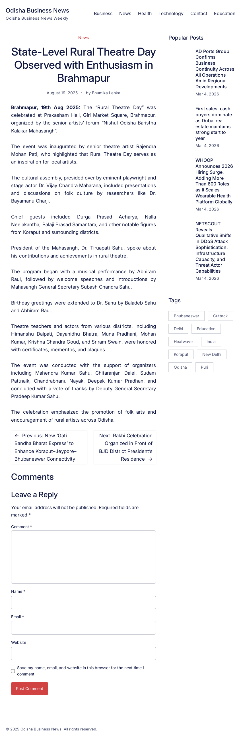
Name (18, 591)
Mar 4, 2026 (207, 93)
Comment (21, 526)
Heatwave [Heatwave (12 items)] (183, 341)
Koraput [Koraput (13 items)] (181, 354)
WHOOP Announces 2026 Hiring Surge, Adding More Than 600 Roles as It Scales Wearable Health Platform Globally (214, 181)
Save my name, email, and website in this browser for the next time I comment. (80, 670)
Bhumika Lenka (106, 92)
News (83, 37)
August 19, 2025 (62, 92)
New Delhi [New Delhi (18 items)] (211, 354)
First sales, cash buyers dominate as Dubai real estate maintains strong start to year (213, 123)
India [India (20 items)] (211, 341)
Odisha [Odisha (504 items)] (180, 367)
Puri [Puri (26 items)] (204, 367)
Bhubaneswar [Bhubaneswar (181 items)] (186, 315)
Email (17, 616)
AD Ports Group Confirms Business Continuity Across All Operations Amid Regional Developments (214, 69)
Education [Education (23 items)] (206, 328)
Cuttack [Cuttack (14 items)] (220, 315)
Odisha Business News (37, 10)
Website (18, 642)
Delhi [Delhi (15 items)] (178, 328)
